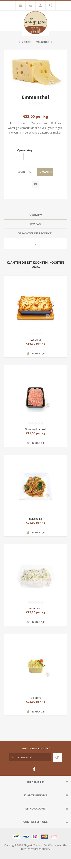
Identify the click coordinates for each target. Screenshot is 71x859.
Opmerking (25, 150)
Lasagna (35, 339)
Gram (21, 171)
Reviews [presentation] (35, 224)
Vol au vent (35, 608)
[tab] (35, 214)
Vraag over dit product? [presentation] (35, 233)
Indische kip (35, 518)
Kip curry (35, 698)
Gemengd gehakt (35, 429)
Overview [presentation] (35, 214)
